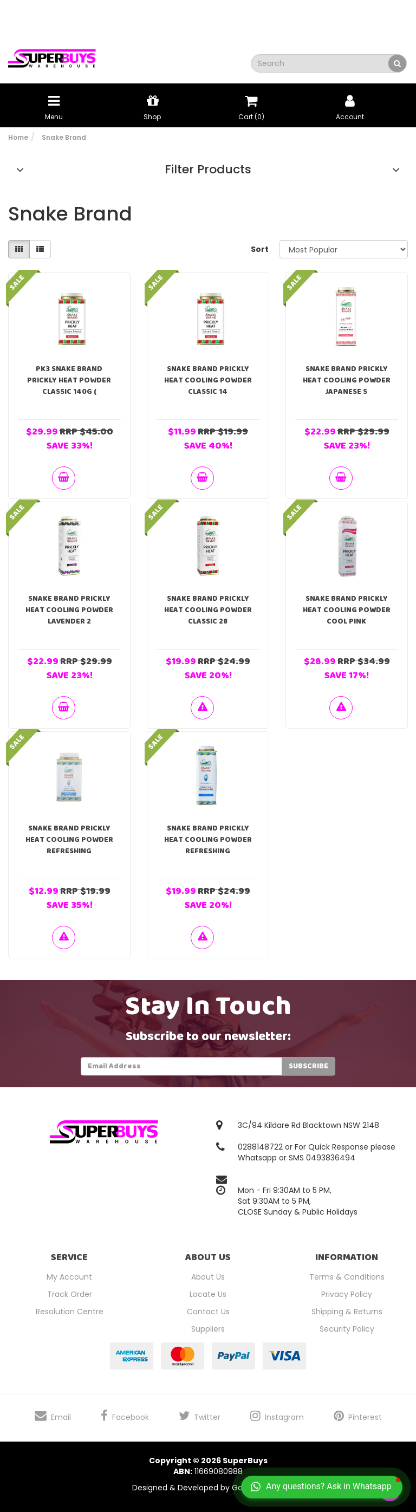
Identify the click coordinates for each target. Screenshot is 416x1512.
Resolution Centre (69, 1311)
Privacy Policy (346, 1294)
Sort (260, 249)
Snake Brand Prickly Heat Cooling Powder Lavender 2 (69, 610)
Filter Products (208, 169)
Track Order (69, 1294)
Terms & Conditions (347, 1276)
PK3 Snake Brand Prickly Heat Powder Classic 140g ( (69, 380)
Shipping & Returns (346, 1311)
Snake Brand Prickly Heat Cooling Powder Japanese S (347, 380)
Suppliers (208, 1328)
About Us (208, 1276)
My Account (69, 1276)
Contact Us (208, 1311)
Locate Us (208, 1294)
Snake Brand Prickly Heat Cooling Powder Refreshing (69, 840)
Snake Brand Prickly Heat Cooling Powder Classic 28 (208, 610)
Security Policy (347, 1328)
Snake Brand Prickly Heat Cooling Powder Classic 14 (208, 380)
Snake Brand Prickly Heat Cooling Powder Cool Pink (347, 610)
